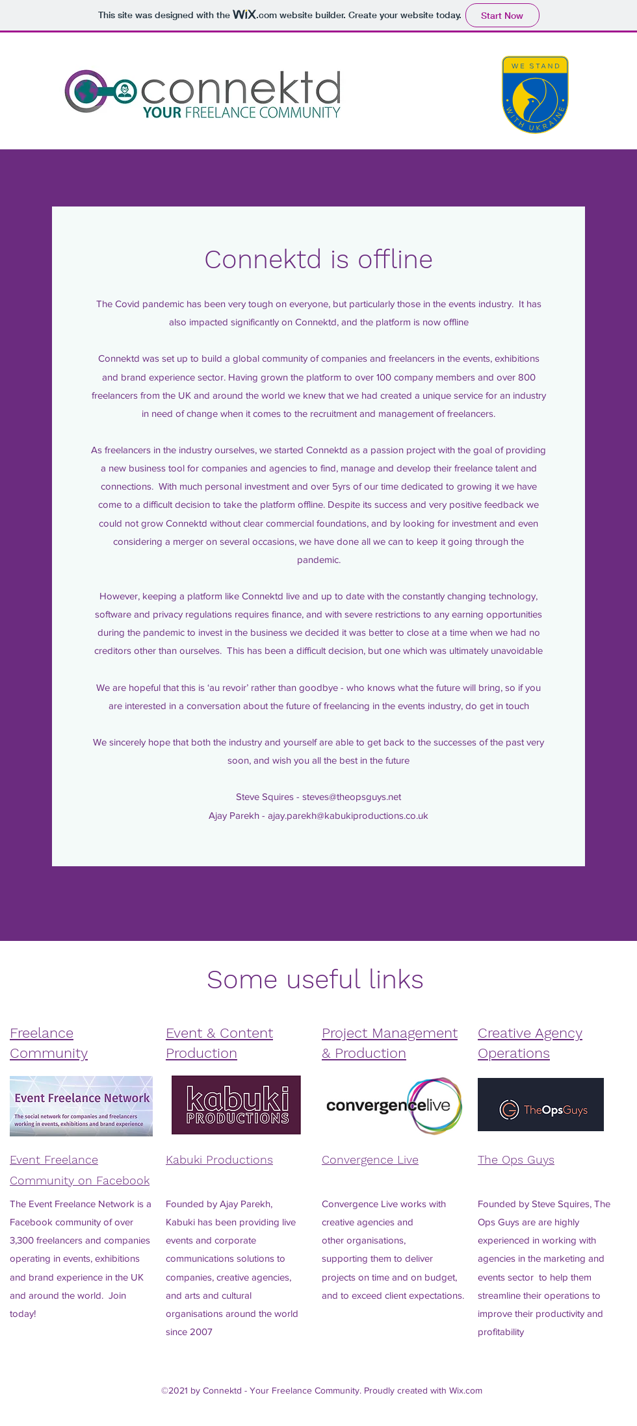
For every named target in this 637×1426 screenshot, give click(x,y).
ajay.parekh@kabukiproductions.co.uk (348, 815)
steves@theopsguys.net (351, 796)
